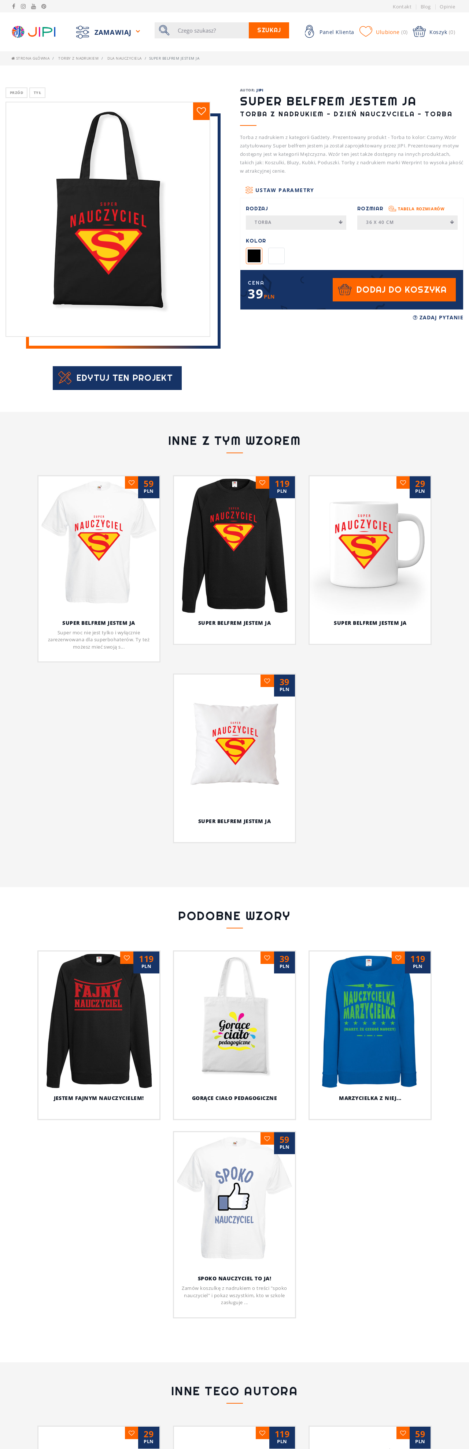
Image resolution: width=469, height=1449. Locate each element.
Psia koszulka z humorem (99, 1330)
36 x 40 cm (410, 222)
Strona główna (30, 58)
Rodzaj (257, 208)
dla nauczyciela (124, 58)
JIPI (259, 90)
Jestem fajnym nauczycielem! (131, 1098)
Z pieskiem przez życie (370, 1330)
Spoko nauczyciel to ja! (234, 1156)
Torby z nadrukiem (78, 58)
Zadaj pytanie (438, 317)
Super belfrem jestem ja (98, 622)
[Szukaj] (211, 30)
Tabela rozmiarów (421, 208)
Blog (426, 6)
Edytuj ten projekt (125, 377)
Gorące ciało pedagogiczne (256, 967)
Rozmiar (401, 208)
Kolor (256, 240)
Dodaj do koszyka (402, 289)
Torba (299, 222)
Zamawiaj (114, 31)
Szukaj (269, 30)
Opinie (447, 6)
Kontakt (402, 6)
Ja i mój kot (234, 1389)
